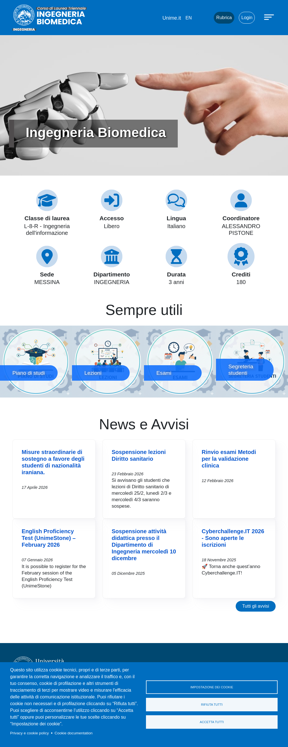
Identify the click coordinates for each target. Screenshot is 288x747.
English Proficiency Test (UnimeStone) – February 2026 (49, 538)
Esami (180, 362)
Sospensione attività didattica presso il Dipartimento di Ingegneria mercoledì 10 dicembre (144, 544)
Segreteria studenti (252, 362)
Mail (202, 18)
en (188, 17)
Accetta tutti (212, 722)
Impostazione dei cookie (211, 687)
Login (246, 17)
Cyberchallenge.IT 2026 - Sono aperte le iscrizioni (233, 538)
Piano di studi (36, 362)
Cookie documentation (74, 733)
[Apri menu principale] (270, 17)
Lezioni (108, 362)
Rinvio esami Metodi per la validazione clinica (229, 459)
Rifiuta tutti (212, 704)
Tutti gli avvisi (255, 606)
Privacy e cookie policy (29, 733)
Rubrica (224, 17)
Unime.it (171, 18)
